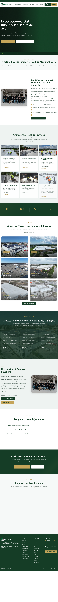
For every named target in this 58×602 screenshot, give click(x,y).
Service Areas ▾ (18, 4)
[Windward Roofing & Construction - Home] (4, 4)
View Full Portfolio (29, 303)
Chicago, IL (36, 540)
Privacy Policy (45, 568)
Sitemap (55, 568)
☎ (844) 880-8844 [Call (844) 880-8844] (47, 4)
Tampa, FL (35, 552)
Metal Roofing (24, 544)
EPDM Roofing (24, 542)
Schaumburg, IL (36, 550)
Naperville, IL (36, 542)
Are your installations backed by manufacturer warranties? (20, 442)
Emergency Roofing (25, 556)
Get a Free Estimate (8, 41)
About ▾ (32, 4)
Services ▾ (11, 4)
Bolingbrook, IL (36, 548)
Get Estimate (54, 4)
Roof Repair (24, 552)
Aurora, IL (35, 544)
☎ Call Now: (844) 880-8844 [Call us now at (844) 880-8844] (25, 41)
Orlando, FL (36, 556)
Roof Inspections (25, 558)
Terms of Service (51, 568)
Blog (37, 4)
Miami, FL (35, 554)
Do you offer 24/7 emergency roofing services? (17, 433)
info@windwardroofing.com (52, 544)
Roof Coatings (24, 550)
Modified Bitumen (25, 548)
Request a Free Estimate (22, 466)
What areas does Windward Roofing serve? (16, 429)
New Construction (25, 554)
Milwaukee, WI (36, 558)
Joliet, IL (35, 546)
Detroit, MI (35, 560)
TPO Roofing (24, 540)
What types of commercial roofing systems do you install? (19, 438)
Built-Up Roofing (25, 546)
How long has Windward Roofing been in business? (18, 425)
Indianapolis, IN (36, 562)
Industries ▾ (26, 4)
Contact (42, 4)
